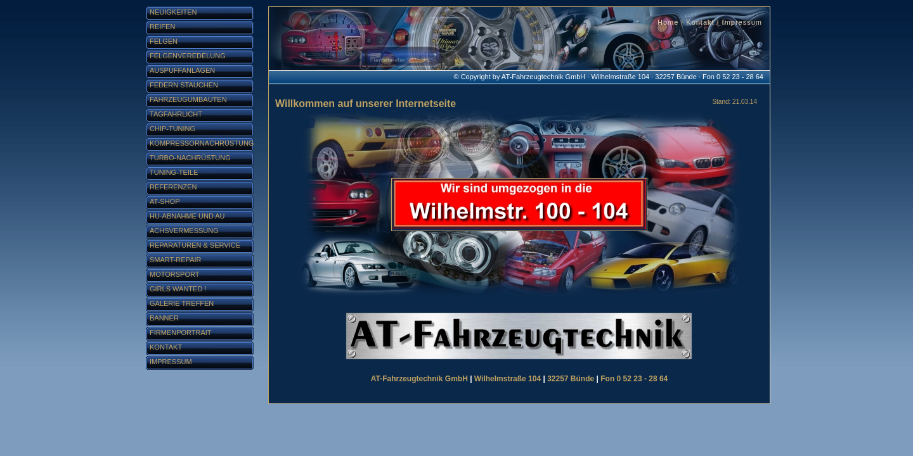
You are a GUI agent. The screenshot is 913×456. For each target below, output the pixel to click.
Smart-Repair (176, 259)
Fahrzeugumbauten (188, 99)
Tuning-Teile (174, 172)
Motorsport (174, 274)
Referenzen (173, 187)
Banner (164, 318)
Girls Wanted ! (178, 289)
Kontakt (700, 22)
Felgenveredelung (188, 56)
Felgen (164, 41)
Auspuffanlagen (182, 70)
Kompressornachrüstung (202, 143)
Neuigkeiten (173, 12)
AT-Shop (164, 201)
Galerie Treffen (182, 303)
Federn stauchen (184, 85)
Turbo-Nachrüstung (190, 158)
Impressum (742, 22)
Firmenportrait (181, 332)
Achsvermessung (184, 230)
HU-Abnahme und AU (187, 216)
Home (667, 22)
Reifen (162, 26)
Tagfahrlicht (176, 114)
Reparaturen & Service (195, 245)
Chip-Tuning (172, 128)
